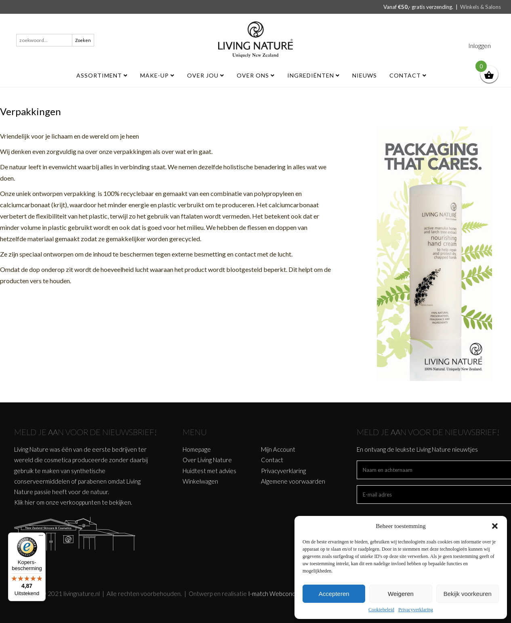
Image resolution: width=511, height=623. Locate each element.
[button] (495, 526)
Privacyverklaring (415, 609)
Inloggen (479, 45)
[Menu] (41, 537)
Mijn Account (278, 449)
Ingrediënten (313, 75)
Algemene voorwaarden (293, 481)
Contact (408, 75)
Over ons (256, 75)
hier (30, 502)
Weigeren (401, 593)
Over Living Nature (207, 459)
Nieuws (364, 75)
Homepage (197, 449)
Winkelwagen (200, 481)
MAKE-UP (157, 75)
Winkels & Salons (480, 7)
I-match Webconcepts (277, 593)
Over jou (205, 75)
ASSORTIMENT (102, 75)
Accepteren (334, 593)
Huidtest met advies (209, 470)
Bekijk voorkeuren (468, 593)
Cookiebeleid (381, 609)
